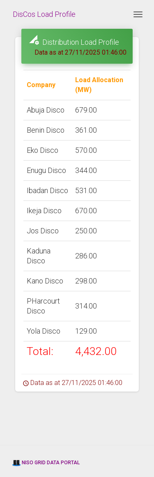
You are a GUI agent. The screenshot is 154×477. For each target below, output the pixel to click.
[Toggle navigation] (138, 14)
